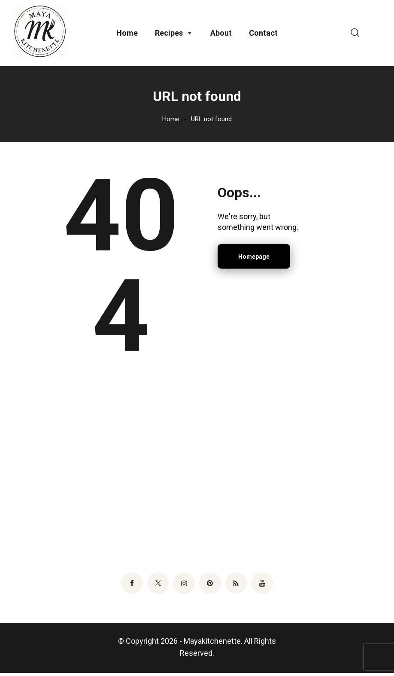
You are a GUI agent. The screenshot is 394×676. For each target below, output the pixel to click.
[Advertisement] (197, 471)
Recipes (174, 34)
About (221, 33)
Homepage (254, 258)
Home (127, 33)
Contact (263, 33)
